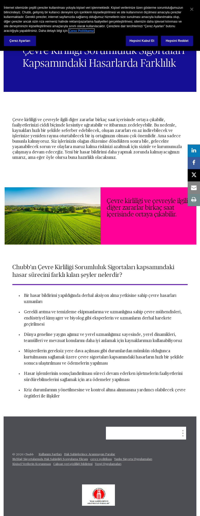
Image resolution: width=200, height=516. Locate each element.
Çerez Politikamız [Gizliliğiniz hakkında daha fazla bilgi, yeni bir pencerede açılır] (81, 31)
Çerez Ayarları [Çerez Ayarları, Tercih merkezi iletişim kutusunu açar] (20, 41)
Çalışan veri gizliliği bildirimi (73, 464)
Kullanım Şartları (50, 454)
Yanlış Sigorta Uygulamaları (133, 459)
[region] (100, 25)
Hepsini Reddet (177, 41)
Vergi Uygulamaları (108, 464)
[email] (194, 187)
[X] (194, 175)
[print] (194, 200)
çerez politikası (101, 459)
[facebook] (194, 163)
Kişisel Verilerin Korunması (31, 464)
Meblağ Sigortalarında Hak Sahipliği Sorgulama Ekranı (50, 459)
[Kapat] (191, 9)
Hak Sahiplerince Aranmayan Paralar (89, 454)
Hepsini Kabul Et (142, 41)
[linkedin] (194, 150)
